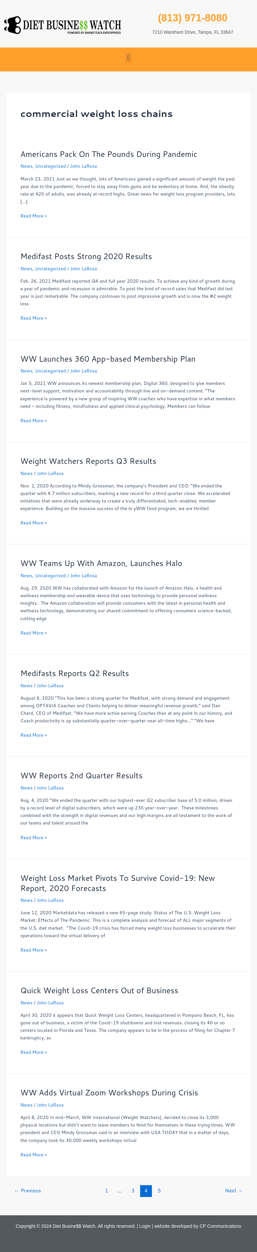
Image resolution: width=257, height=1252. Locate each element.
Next (234, 1190)
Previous (27, 1190)
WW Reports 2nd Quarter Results (81, 775)
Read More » (33, 215)
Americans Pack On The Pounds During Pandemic (108, 154)
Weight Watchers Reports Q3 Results (88, 460)
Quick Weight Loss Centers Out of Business (99, 990)
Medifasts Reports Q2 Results (74, 673)
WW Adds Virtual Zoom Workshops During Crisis (109, 1092)
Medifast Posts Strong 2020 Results (86, 256)
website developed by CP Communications (197, 1226)
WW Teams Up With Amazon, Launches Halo (101, 563)
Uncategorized (50, 166)
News (26, 166)
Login (145, 1226)
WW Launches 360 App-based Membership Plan (107, 358)
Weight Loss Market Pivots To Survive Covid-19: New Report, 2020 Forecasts (117, 883)
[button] (128, 57)
